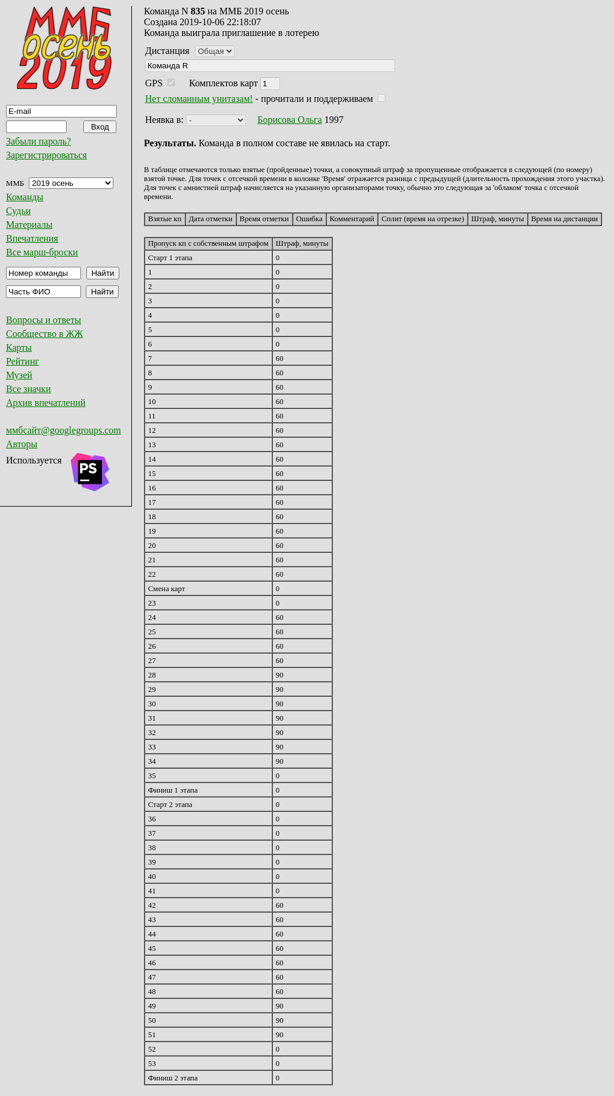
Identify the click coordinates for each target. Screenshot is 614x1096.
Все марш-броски (42, 252)
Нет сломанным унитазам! (199, 99)
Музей (19, 375)
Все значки (28, 389)
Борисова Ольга (289, 120)
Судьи (18, 211)
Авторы (21, 444)
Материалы (29, 224)
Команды (24, 197)
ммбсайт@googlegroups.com (63, 430)
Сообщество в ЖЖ (44, 334)
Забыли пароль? (38, 141)
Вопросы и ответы (43, 320)
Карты (19, 347)
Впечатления (32, 238)
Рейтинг (22, 361)
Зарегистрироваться (46, 155)
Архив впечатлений (46, 403)
